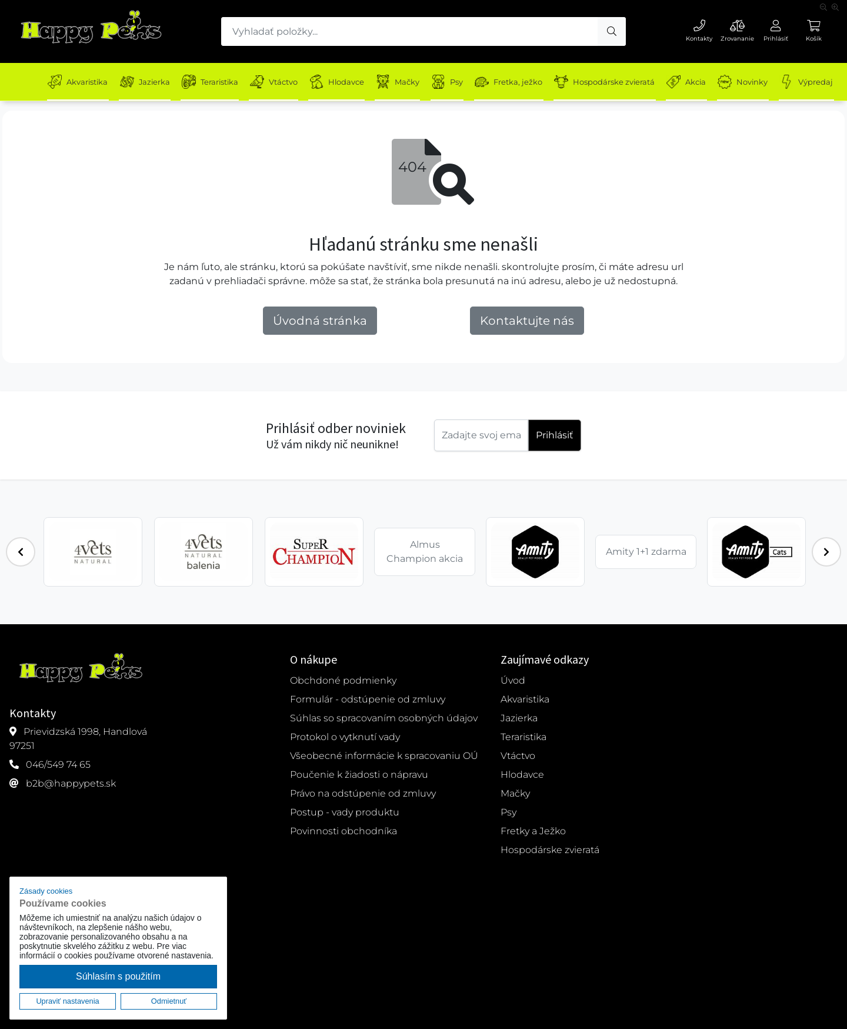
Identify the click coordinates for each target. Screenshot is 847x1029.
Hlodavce (346, 82)
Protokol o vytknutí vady (345, 736)
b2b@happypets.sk (71, 783)
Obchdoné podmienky (343, 680)
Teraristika (214, 82)
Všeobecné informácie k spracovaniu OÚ (384, 755)
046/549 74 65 (58, 764)
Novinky (767, 82)
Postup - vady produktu (344, 812)
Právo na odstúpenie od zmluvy (363, 793)
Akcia (708, 82)
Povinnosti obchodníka (343, 831)
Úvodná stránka (320, 321)
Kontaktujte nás (527, 321)
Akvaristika (78, 82)
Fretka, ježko (525, 82)
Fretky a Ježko (533, 831)
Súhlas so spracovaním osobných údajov (384, 718)
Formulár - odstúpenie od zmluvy (367, 699)
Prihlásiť (554, 435)
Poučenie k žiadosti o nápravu (359, 774)
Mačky (409, 82)
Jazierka (147, 82)
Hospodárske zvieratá (623, 82)
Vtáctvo (281, 82)
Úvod (513, 680)
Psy (462, 82)
